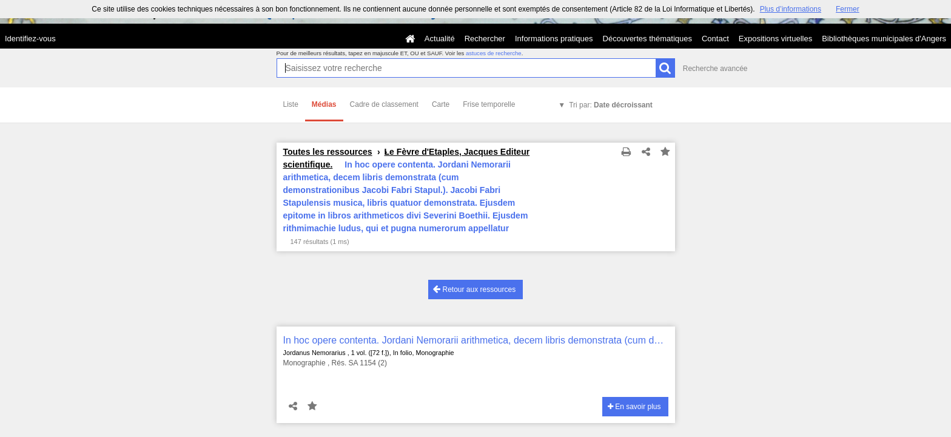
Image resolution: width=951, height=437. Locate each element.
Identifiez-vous (30, 38)
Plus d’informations (790, 9)
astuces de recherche (494, 53)
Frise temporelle (489, 104)
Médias (324, 104)
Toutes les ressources (327, 152)
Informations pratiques (554, 38)
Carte (440, 104)
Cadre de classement (384, 104)
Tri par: (611, 105)
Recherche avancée (715, 68)
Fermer (847, 9)
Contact (715, 38)
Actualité (440, 38)
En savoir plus (634, 406)
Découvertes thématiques (647, 38)
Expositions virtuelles (775, 38)
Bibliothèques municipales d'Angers (884, 38)
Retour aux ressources (474, 289)
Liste (290, 104)
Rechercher (485, 38)
